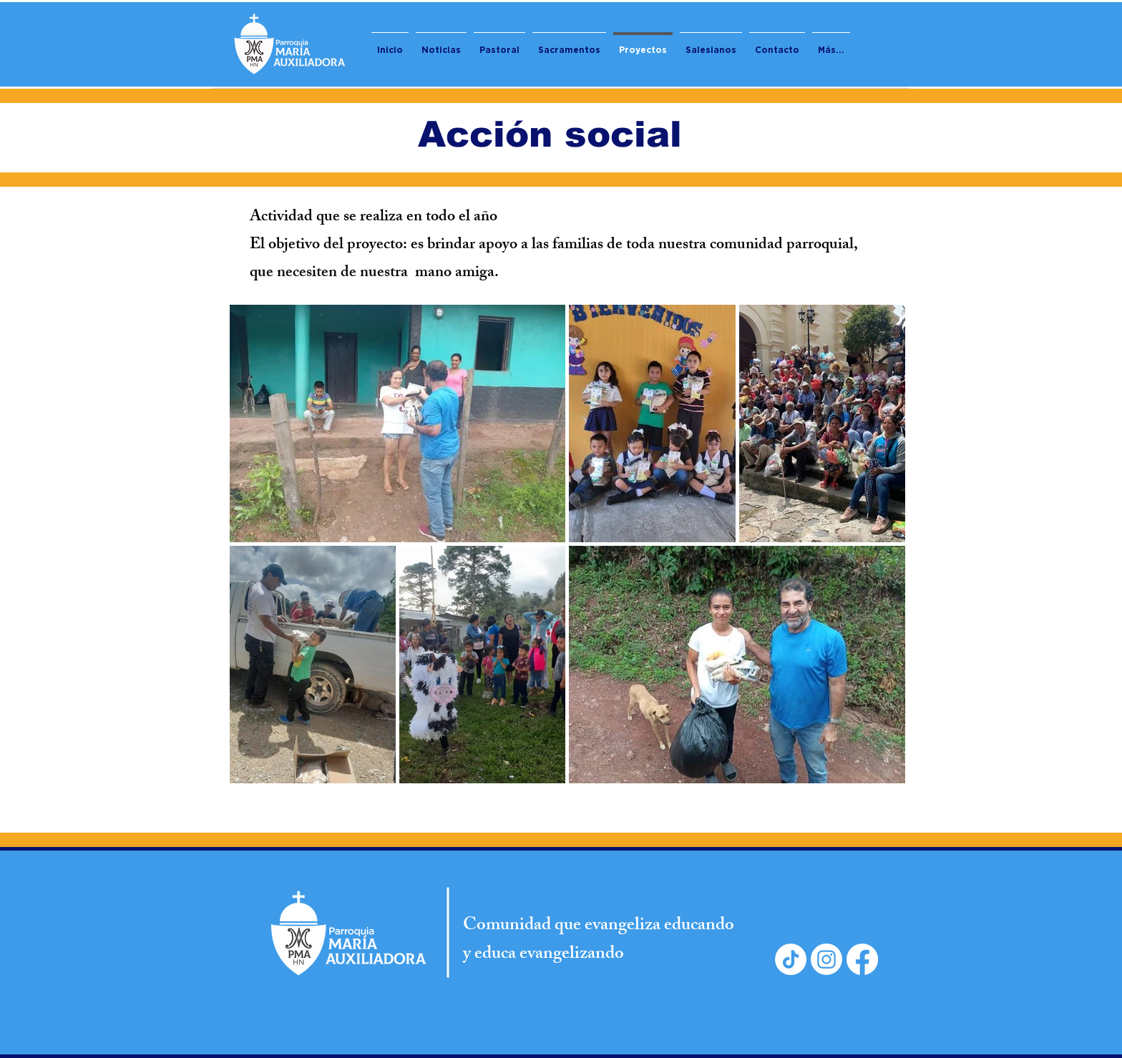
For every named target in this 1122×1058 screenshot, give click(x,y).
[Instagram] (826, 959)
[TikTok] (790, 959)
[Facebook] (862, 959)
